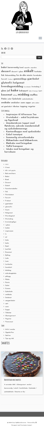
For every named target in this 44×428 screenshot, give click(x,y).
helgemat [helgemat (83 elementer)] (18, 83)
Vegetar (8, 319)
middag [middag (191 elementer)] (23, 94)
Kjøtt (7, 246)
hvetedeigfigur (10, 222)
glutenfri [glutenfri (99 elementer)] (6, 83)
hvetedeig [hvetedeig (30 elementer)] (35, 87)
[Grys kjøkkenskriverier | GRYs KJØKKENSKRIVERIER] (22, 15)
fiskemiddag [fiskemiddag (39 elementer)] (10, 75)
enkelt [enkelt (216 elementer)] (28, 71)
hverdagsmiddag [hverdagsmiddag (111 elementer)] (12, 86)
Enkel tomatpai (14, 134)
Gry (24, 391)
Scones (7, 288)
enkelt (16, 388)
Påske (7, 279)
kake (7, 240)
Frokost (8, 201)
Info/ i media (10, 329)
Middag (8, 270)
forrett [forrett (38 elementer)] (4, 79)
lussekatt (8, 267)
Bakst (7, 176)
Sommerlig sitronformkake (20, 137)
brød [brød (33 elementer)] (21, 67)
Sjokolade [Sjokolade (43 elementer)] (16, 99)
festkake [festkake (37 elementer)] (38, 72)
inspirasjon (9, 231)
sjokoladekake (9, 391)
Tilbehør (8, 312)
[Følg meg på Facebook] (6, 49)
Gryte (7, 210)
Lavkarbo (8, 264)
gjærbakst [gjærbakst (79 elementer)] (33, 79)
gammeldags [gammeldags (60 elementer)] (19, 79)
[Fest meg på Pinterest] (12, 49)
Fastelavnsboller (11, 188)
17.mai (7, 167)
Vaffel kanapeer (14, 146)
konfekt (8, 249)
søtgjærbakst (10, 300)
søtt (6, 303)
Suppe (7, 309)
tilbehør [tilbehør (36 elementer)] (16, 106)
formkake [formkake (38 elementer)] (37, 75)
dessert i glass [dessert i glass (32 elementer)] (17, 72)
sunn (7, 306)
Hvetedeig (9, 219)
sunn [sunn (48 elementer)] (23, 103)
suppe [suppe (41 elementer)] (28, 103)
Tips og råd (9, 338)
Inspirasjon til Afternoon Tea (21, 114)
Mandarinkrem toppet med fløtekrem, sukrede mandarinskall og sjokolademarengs (21, 126)
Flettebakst (9, 194)
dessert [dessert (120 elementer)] (6, 71)
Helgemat (9, 213)
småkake (8, 294)
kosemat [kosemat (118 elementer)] (6, 94)
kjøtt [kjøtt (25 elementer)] (40, 91)
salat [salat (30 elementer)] (9, 99)
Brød (7, 179)
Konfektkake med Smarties (12, 379)
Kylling (7, 255)
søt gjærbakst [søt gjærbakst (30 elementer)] (6, 106)
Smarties (18, 391)
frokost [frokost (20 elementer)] (10, 79)
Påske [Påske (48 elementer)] (4, 99)
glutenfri (8, 207)
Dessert (8, 182)
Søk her (8, 335)
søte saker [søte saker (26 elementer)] (35, 103)
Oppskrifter (9, 332)
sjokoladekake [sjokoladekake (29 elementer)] (27, 99)
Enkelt (7, 185)
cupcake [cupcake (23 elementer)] (27, 67)
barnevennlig (8, 388)
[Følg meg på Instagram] (9, 49)
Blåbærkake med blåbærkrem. (22, 140)
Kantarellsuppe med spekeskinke (23, 132)
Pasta (7, 282)
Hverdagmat (10, 216)
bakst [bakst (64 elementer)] (4, 67)
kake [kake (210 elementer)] (14, 90)
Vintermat (9, 322)
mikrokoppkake (10, 273)
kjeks (7, 243)
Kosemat (8, 252)
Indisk (7, 228)
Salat (7, 285)
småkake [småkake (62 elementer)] (5, 103)
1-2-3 (6, 164)
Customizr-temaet (26, 425)
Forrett (8, 197)
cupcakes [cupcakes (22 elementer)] (34, 67)
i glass (7, 225)
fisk (6, 191)
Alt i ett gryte (10, 170)
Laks (7, 258)
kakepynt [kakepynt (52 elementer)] (23, 91)
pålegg (8, 276)
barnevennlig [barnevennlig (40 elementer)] (13, 67)
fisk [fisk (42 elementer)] (2, 75)
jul (6, 237)
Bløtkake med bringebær (19, 143)
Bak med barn (10, 173)
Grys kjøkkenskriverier (19, 422)
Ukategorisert (10, 315)
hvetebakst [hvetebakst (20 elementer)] (27, 87)
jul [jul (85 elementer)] (8, 91)
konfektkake (23, 388)
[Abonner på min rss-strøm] (2, 49)
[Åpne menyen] (40, 38)
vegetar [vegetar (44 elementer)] (31, 106)
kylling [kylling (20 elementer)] (15, 95)
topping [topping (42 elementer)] (23, 106)
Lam (7, 261)
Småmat (8, 297)
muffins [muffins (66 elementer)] (33, 95)
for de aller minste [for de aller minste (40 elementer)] (24, 75)
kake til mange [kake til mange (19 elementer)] (33, 91)
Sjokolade (9, 291)
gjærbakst (9, 204)
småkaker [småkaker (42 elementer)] (15, 103)
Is (5, 234)
